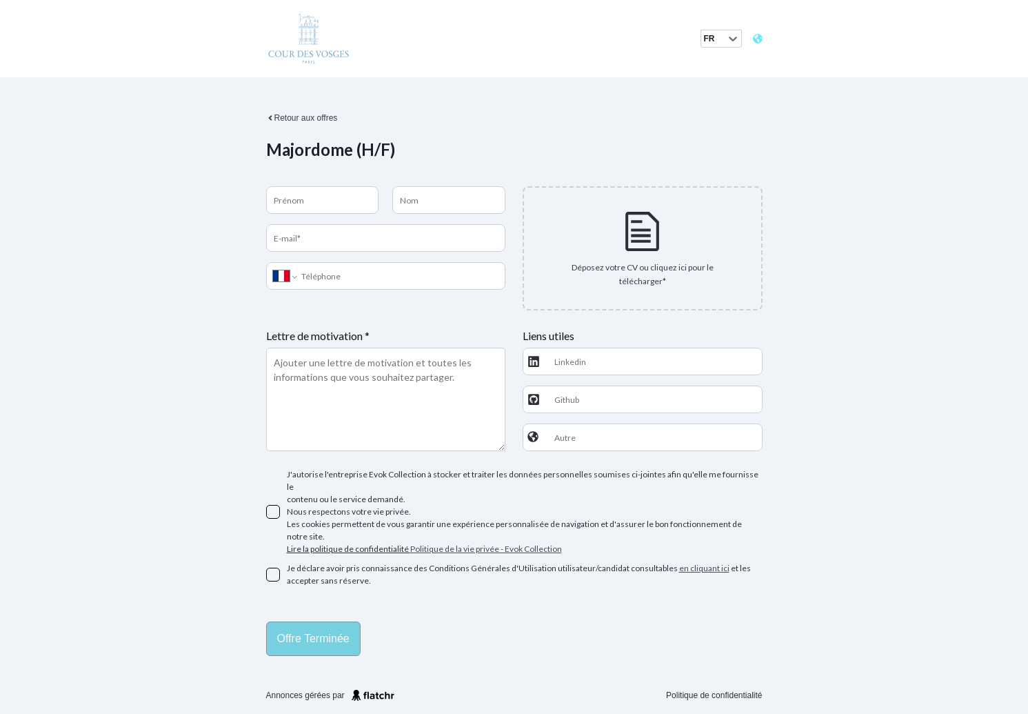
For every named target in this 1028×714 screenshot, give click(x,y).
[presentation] (643, 248)
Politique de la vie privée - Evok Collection (486, 549)
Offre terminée (313, 638)
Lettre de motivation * (318, 335)
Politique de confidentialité (714, 695)
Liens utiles (548, 335)
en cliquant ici (704, 568)
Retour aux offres (302, 118)
